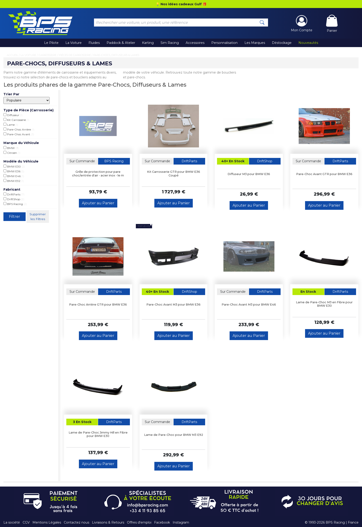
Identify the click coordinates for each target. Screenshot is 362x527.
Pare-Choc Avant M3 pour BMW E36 (173, 304)
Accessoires (195, 43)
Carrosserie (47, 55)
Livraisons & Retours (108, 522)
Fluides (94, 43)
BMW (11, 148)
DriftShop (13, 199)
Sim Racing (170, 43)
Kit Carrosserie (16, 120)
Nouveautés (308, 43)
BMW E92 (13, 181)
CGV (26, 522)
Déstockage (282, 43)
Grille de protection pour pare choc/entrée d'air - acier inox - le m (98, 173)
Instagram (181, 522)
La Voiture (73, 43)
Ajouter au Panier (98, 203)
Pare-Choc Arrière (18, 129)
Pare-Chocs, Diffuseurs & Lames (116, 55)
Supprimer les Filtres (38, 216)
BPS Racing (15, 204)
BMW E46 (13, 176)
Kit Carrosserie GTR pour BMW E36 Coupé (173, 173)
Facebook (162, 522)
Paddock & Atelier (121, 43)
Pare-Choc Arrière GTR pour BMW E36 (98, 304)
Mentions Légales (46, 522)
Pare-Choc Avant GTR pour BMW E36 (324, 174)
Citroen (11, 152)
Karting (148, 43)
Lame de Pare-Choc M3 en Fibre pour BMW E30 (324, 304)
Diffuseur (13, 115)
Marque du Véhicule (21, 143)
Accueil (12, 55)
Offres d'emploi (139, 522)
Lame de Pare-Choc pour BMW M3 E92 (173, 435)
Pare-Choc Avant (18, 134)
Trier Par (11, 94)
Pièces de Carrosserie (75, 55)
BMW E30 (14, 166)
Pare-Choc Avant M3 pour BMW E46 (249, 304)
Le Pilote (51, 43)
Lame (10, 124)
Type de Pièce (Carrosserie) (28, 110)
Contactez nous (76, 522)
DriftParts (13, 194)
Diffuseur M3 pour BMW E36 (249, 174)
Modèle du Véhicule (20, 161)
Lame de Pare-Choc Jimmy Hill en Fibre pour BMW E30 (98, 434)
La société (11, 522)
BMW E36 (13, 171)
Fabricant (11, 189)
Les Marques (254, 43)
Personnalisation (224, 43)
